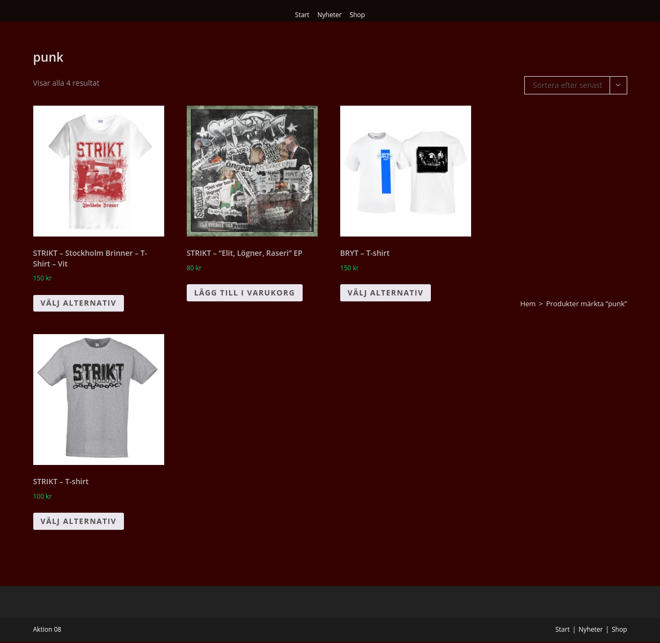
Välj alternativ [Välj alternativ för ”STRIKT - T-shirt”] (79, 521)
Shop (357, 14)
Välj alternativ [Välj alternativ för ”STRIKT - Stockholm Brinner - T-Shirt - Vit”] (79, 303)
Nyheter (330, 14)
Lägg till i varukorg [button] (244, 292)
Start (302, 14)
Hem (528, 303)
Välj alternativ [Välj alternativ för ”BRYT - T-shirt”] (386, 292)
